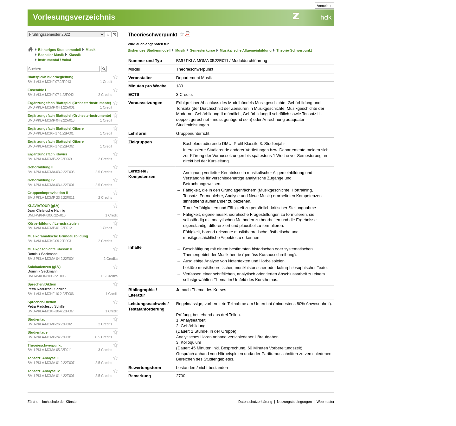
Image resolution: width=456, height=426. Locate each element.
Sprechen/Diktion (42, 284)
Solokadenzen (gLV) (44, 267)
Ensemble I (37, 90)
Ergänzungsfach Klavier (48, 154)
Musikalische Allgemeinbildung (245, 50)
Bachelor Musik (51, 55)
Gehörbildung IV (42, 180)
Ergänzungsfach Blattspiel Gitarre (56, 128)
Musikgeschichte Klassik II (50, 249)
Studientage (38, 332)
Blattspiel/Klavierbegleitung (51, 77)
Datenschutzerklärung (255, 402)
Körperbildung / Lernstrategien (54, 223)
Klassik (74, 55)
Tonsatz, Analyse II (44, 358)
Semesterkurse (202, 50)
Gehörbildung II (41, 167)
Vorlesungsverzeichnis (74, 17)
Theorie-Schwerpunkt (294, 50)
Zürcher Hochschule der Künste (52, 402)
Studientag (37, 319)
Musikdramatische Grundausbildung (58, 236)
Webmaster (325, 402)
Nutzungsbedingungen (294, 402)
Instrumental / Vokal (54, 60)
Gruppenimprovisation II (48, 193)
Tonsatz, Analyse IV (44, 371)
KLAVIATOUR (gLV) (44, 206)
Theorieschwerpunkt (45, 345)
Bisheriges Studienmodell (59, 50)
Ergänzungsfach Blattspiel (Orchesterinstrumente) (70, 103)
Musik (90, 50)
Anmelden (324, 6)
